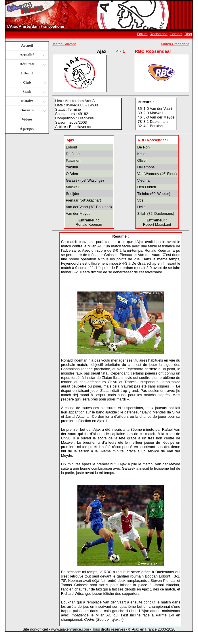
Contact (176, 34)
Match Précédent (175, 44)
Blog (188, 34)
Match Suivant (64, 44)
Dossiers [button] (32, 110)
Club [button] (34, 83)
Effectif (27, 73)
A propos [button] (27, 128)
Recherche (158, 34)
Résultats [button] (32, 64)
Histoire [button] (32, 101)
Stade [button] (33, 92)
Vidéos (27, 119)
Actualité (32, 55)
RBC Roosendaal (153, 51)
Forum (142, 34)
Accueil (27, 45)
